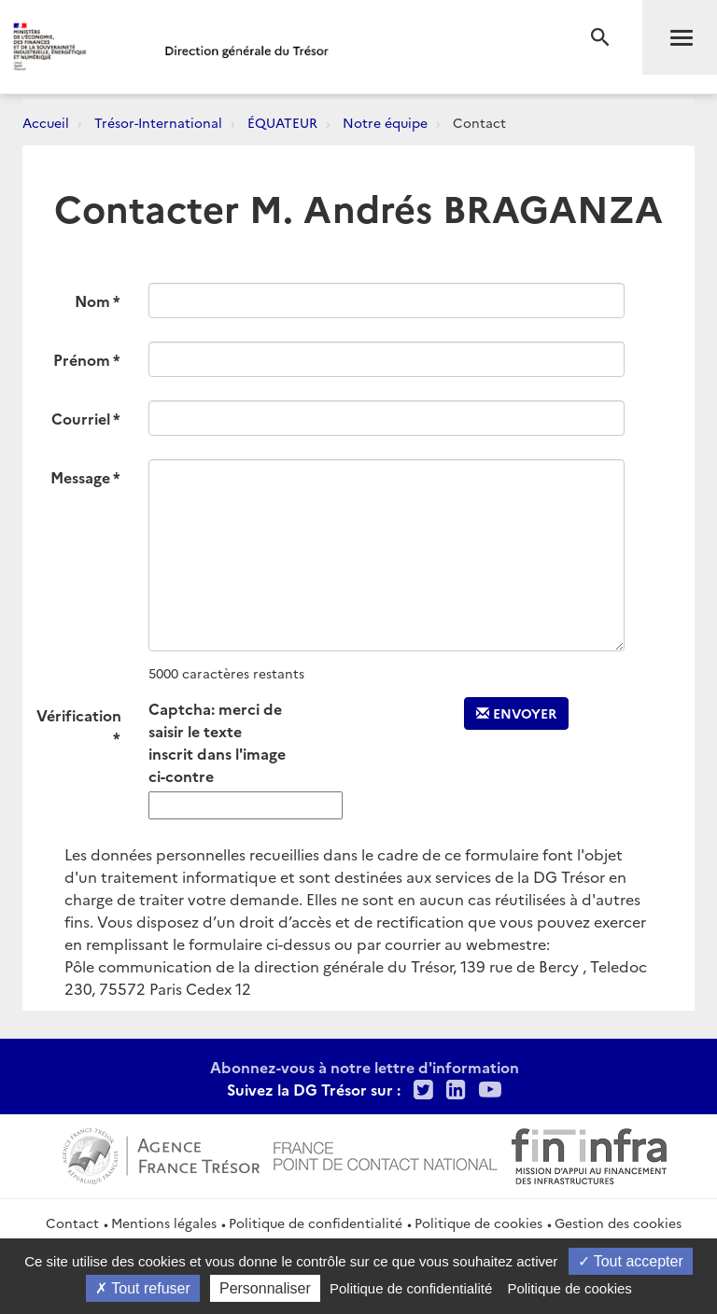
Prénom (81, 359)
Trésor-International (158, 122)
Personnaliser (265, 1288)
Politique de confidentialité (315, 1222)
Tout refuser (142, 1288)
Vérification (78, 715)
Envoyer (516, 713)
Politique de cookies (478, 1222)
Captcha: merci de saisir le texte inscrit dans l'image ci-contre (217, 742)
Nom (92, 300)
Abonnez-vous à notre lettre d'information (364, 1066)
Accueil (45, 122)
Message (80, 477)
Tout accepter (630, 1261)
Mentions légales (164, 1222)
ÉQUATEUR (282, 122)
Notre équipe (385, 122)
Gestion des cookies (618, 1222)
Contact (72, 1222)
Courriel (80, 418)
